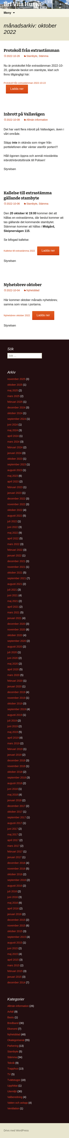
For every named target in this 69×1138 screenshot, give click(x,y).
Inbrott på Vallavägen (24, 114)
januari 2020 (14, 686)
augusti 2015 (14, 942)
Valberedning (14, 1097)
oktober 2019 (14, 703)
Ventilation (13, 1108)
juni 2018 (12, 788)
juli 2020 (12, 652)
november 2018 (16, 766)
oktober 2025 (14, 384)
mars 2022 (13, 544)
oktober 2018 (14, 771)
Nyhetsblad (32, 290)
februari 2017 (15, 851)
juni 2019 (12, 726)
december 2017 (16, 806)
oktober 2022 (14, 509)
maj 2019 (12, 732)
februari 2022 (15, 549)
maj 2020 (12, 663)
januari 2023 (14, 492)
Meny (7, 12)
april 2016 (13, 908)
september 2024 (16, 418)
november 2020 (16, 629)
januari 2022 (14, 555)
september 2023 (16, 464)
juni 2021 (12, 595)
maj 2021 (12, 601)
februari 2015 (15, 971)
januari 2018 (14, 800)
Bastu (10, 1017)
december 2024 (16, 407)
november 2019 (16, 697)
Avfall (10, 1011)
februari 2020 (15, 680)
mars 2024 (13, 441)
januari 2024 (14, 453)
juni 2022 (12, 527)
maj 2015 (12, 954)
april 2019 (13, 737)
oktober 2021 (14, 572)
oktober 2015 (14, 931)
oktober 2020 (14, 635)
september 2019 (16, 709)
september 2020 (16, 640)
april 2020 (13, 669)
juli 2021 (12, 589)
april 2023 (13, 481)
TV (9, 1074)
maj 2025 (12, 390)
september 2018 (16, 777)
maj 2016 (12, 902)
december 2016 (16, 862)
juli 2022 (12, 521)
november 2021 (16, 566)
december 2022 (16, 498)
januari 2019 (14, 754)
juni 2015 (12, 948)
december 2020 (16, 623)
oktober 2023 (14, 458)
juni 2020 (12, 658)
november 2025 (16, 379)
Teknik (11, 1062)
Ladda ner (17, 88)
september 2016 (16, 880)
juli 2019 (12, 720)
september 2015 (16, 936)
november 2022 (16, 504)
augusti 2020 (14, 646)
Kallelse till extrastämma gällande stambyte (28, 195)
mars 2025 (13, 396)
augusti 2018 (14, 783)
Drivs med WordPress (16, 1130)
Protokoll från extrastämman (31, 50)
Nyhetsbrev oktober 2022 (17, 315)
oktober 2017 (14, 811)
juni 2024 (12, 424)
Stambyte (31, 56)
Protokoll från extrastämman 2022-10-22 (25, 83)
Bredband (13, 1023)
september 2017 (16, 817)
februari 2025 (15, 401)
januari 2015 (14, 976)
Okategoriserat (15, 1040)
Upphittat (12, 1085)
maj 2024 (12, 430)
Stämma (43, 56)
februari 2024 (15, 447)
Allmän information (37, 119)
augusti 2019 (14, 714)
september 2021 (16, 578)
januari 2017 (14, 857)
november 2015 (16, 925)
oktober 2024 (14, 413)
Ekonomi (12, 1028)
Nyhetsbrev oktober (23, 284)
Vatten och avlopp (17, 1102)
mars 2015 (13, 965)
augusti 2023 (14, 470)
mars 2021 (13, 612)
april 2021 (13, 606)
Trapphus (12, 1068)
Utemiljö (12, 1091)
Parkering (12, 1045)
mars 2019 (13, 743)
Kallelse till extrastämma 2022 (19, 250)
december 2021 (16, 561)
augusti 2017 (14, 823)
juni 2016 (12, 897)
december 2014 (16, 982)
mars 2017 (13, 845)
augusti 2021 (14, 583)
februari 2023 (15, 487)
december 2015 (16, 919)
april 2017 (13, 840)
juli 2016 (12, 891)
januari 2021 (14, 618)
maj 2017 (12, 834)
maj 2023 (12, 475)
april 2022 (13, 538)
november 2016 (16, 868)
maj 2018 (12, 794)
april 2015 (13, 959)
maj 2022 (12, 532)
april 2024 (13, 435)
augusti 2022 (14, 515)
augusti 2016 (14, 885)
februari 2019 (15, 749)
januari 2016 (14, 914)
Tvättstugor (13, 1080)
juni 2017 (12, 828)
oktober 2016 (14, 874)
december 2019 (16, 692)
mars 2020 (13, 675)
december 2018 (16, 760)
